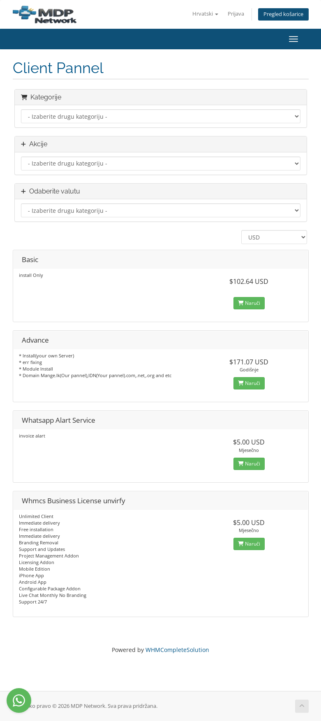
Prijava (236, 13)
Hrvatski (205, 13)
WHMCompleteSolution (177, 650)
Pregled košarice (283, 14)
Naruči (249, 302)
